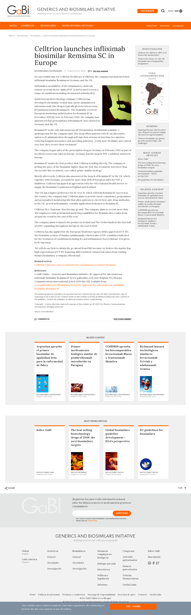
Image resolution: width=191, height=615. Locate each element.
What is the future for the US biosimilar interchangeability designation (151, 61)
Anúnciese (165, 26)
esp (177, 11)
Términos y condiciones (73, 595)
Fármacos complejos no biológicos (104, 555)
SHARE (10, 488)
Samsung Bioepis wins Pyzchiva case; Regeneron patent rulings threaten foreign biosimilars (152, 132)
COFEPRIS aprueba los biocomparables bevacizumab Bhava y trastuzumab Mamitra (151, 212)
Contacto (142, 595)
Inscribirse (147, 11)
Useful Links (129, 585)
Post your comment (100, 71)
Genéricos (28, 26)
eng (170, 11)
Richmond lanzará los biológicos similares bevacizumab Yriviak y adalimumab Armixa (147, 222)
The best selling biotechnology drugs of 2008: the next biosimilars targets (152, 165)
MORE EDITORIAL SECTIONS (78, 26)
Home (33, 595)
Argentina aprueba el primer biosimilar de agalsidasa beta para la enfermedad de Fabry (150, 195)
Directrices (103, 569)
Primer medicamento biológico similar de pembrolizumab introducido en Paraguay (151, 204)
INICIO (13, 26)
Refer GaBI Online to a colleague (95, 598)
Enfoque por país (106, 564)
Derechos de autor (126, 595)
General (51, 557)
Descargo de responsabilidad (101, 595)
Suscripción (178, 26)
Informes (102, 585)
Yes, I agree (133, 607)
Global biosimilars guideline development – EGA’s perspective (150, 174)
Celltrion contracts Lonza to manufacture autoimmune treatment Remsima (75, 265)
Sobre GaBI (152, 26)
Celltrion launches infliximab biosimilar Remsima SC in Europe (69, 36)
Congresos (128, 551)
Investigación (54, 569)
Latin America (32, 561)
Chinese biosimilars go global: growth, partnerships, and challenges (151, 141)
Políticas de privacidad (49, 595)
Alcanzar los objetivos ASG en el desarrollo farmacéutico (152, 54)
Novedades (35, 36)
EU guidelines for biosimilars (151, 180)
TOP (182, 488)
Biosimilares (49, 26)
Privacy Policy (92, 521)
